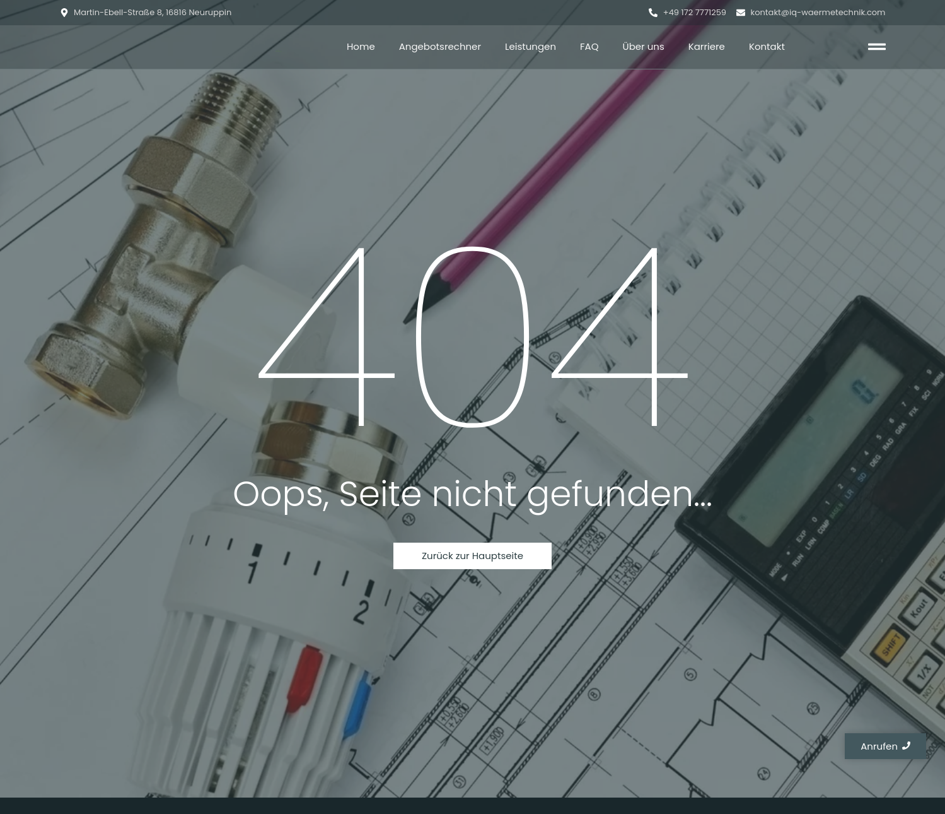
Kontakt (767, 46)
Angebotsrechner (440, 46)
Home (361, 46)
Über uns (643, 46)
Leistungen (530, 46)
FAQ (589, 46)
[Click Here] (877, 49)
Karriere (706, 46)
